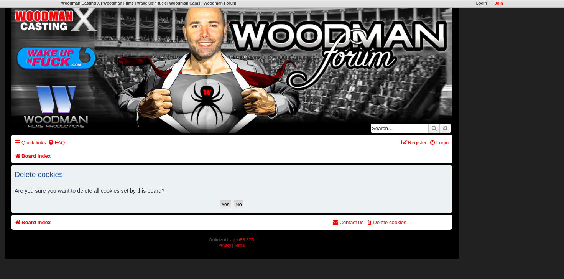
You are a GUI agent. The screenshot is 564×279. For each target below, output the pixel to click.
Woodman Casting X (80, 3)
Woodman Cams (184, 3)
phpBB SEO (243, 240)
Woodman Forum (220, 3)
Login (481, 3)
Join (499, 3)
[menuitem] (56, 142)
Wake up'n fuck (151, 3)
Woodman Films (118, 3)
